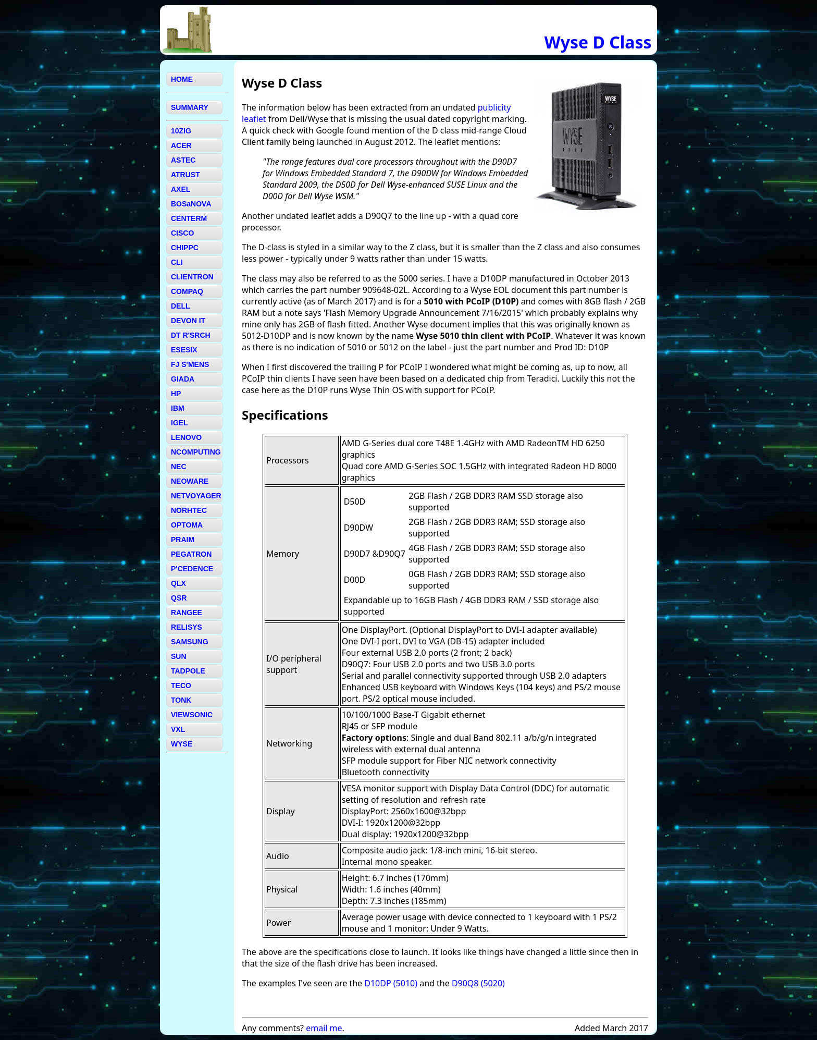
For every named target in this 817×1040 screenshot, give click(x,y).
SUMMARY (189, 107)
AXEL (180, 189)
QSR (179, 598)
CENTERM (189, 218)
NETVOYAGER (196, 496)
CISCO (182, 233)
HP (176, 393)
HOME (182, 79)
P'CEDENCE (192, 569)
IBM (177, 408)
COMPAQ (187, 291)
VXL (178, 729)
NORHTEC (189, 510)
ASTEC (183, 160)
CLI (177, 262)
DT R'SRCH (191, 335)
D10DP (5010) (390, 983)
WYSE (181, 744)
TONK (181, 700)
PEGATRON (191, 554)
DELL (180, 306)
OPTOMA (187, 525)
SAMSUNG (189, 642)
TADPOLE (188, 671)
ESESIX (184, 350)
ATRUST (185, 174)
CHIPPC (185, 247)
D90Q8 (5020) (478, 983)
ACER (181, 145)
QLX (178, 583)
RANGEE (186, 612)
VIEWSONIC (192, 715)
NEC (179, 466)
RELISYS (186, 627)
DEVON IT (188, 320)
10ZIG (181, 131)
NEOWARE (189, 481)
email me (324, 1028)
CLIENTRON (192, 277)
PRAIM (182, 539)
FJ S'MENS (190, 364)
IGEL (179, 423)
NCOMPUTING (196, 452)
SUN (179, 656)
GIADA (182, 379)
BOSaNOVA (191, 204)
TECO (181, 685)
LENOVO (186, 437)
